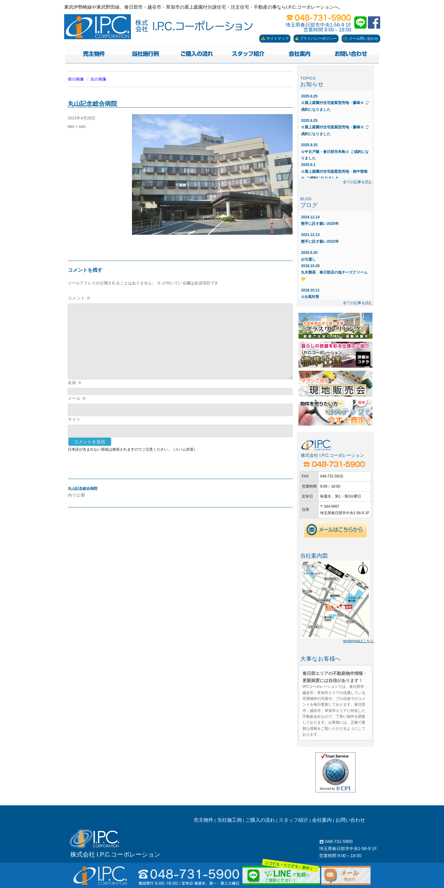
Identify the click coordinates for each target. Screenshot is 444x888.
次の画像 (98, 79)
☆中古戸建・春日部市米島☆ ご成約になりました (334, 151)
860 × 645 (77, 126)
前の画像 (76, 79)
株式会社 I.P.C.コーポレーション (115, 854)
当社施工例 (229, 820)
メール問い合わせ (360, 38)
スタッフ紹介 (293, 820)
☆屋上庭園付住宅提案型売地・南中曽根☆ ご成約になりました (334, 171)
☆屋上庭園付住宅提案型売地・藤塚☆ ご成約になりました (334, 103)
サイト (74, 419)
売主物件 (203, 820)
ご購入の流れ (260, 820)
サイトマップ (275, 38)
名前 (75, 382)
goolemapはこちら (358, 641)
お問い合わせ (350, 820)
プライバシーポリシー (316, 38)
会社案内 (322, 820)
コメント (79, 298)
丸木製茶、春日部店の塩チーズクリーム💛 (334, 272)
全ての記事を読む (357, 182)
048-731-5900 (336, 841)
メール (77, 398)
